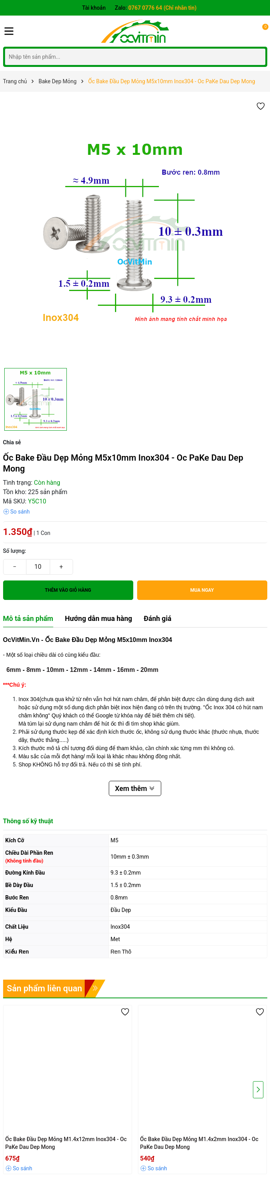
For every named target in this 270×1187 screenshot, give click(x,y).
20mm (149, 669)
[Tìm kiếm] (257, 56)
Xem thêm (135, 788)
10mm (55, 669)
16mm (126, 669)
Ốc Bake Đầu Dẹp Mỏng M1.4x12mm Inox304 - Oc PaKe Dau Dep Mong (66, 1143)
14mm (102, 669)
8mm (33, 669)
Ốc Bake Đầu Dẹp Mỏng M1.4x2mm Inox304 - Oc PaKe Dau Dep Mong (199, 1143)
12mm (79, 669)
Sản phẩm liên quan (44, 988)
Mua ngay (202, 590)
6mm (13, 669)
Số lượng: (14, 551)
